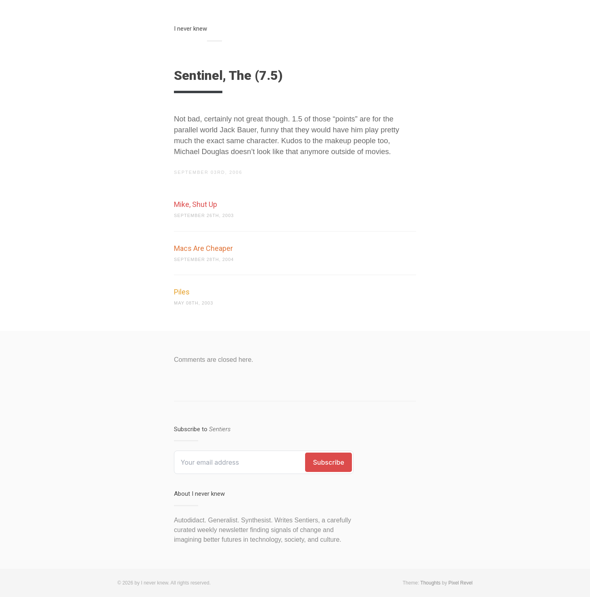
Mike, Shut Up (195, 204)
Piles (182, 292)
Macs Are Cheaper (203, 248)
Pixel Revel (460, 583)
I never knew (190, 28)
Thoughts (431, 583)
